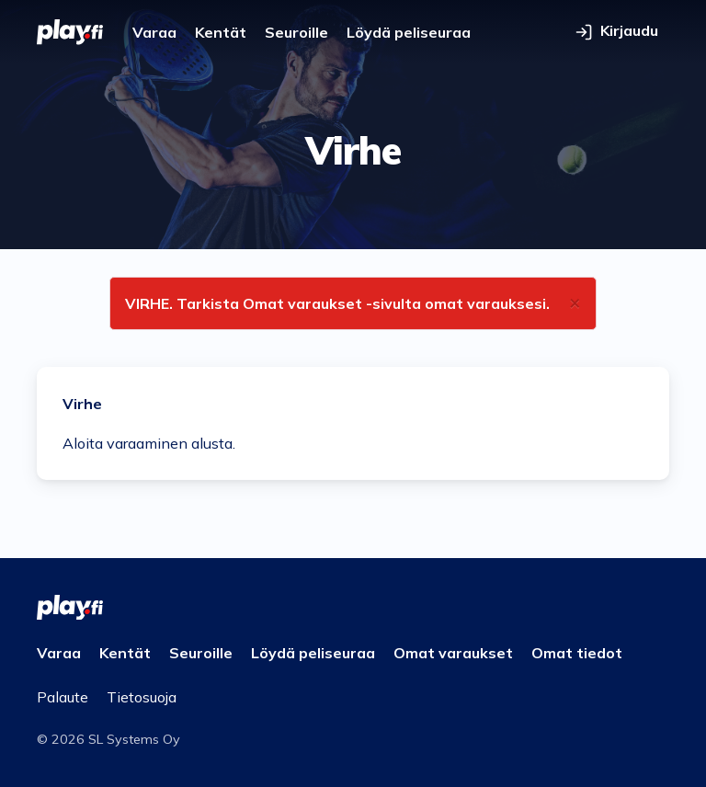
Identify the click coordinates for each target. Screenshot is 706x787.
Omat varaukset (453, 653)
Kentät (220, 32)
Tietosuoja (141, 697)
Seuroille (296, 32)
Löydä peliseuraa (409, 32)
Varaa (154, 32)
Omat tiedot (576, 653)
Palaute (62, 697)
